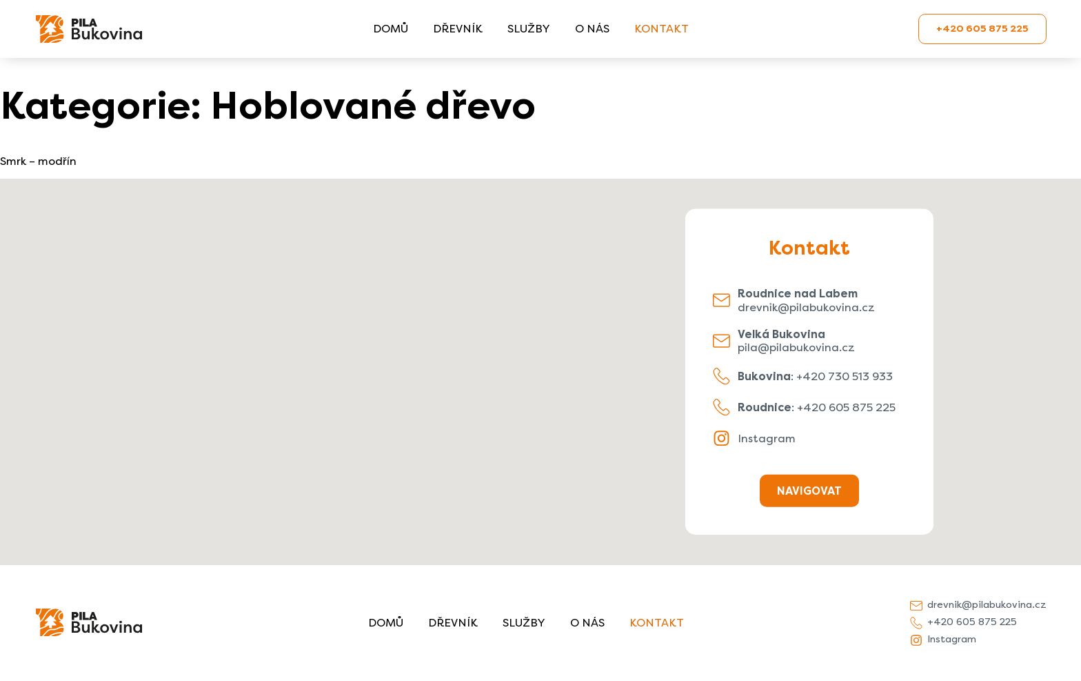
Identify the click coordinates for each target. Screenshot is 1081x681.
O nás (592, 28)
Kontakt (661, 28)
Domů (390, 28)
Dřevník (458, 28)
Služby (528, 28)
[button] (540, 359)
